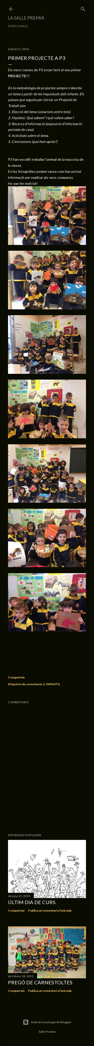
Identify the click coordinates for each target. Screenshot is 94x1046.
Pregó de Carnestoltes (40, 982)
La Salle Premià (26, 18)
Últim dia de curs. (32, 902)
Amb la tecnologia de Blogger (47, 1022)
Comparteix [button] (16, 677)
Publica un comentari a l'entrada (49, 910)
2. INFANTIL (51, 684)
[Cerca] (83, 8)
